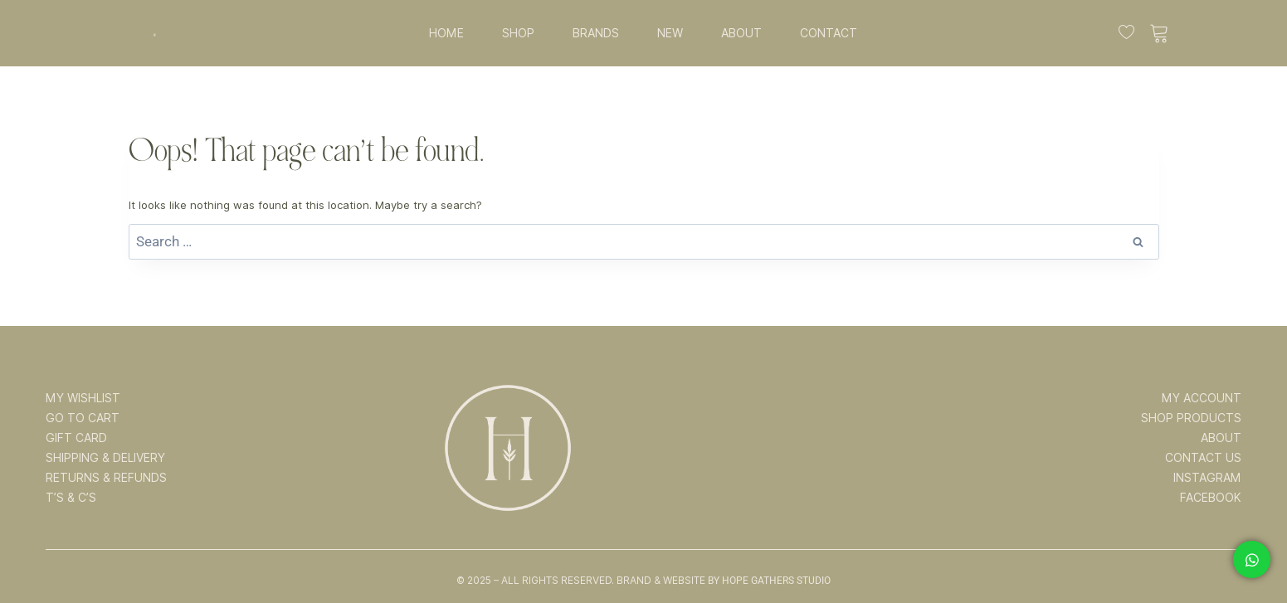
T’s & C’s (71, 497)
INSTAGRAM (1207, 477)
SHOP (518, 33)
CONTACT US (1203, 457)
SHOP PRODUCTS (1191, 418)
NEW (670, 33)
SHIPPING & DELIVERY (105, 457)
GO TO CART (82, 418)
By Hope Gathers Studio (769, 580)
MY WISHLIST (83, 398)
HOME (446, 33)
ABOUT (741, 33)
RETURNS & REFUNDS (106, 477)
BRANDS (596, 33)
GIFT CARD (76, 438)
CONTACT (828, 33)
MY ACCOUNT (1201, 398)
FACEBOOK (1210, 497)
